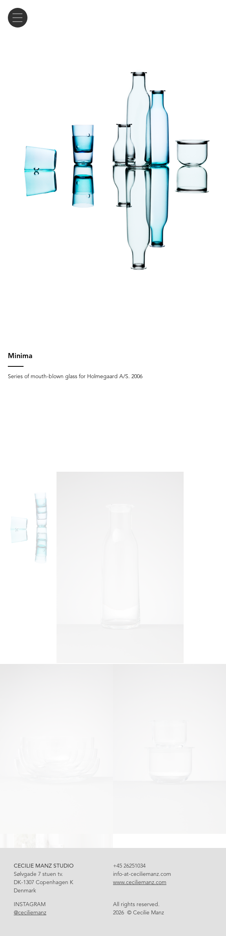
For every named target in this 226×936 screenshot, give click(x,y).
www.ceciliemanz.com (139, 882)
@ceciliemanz (30, 912)
